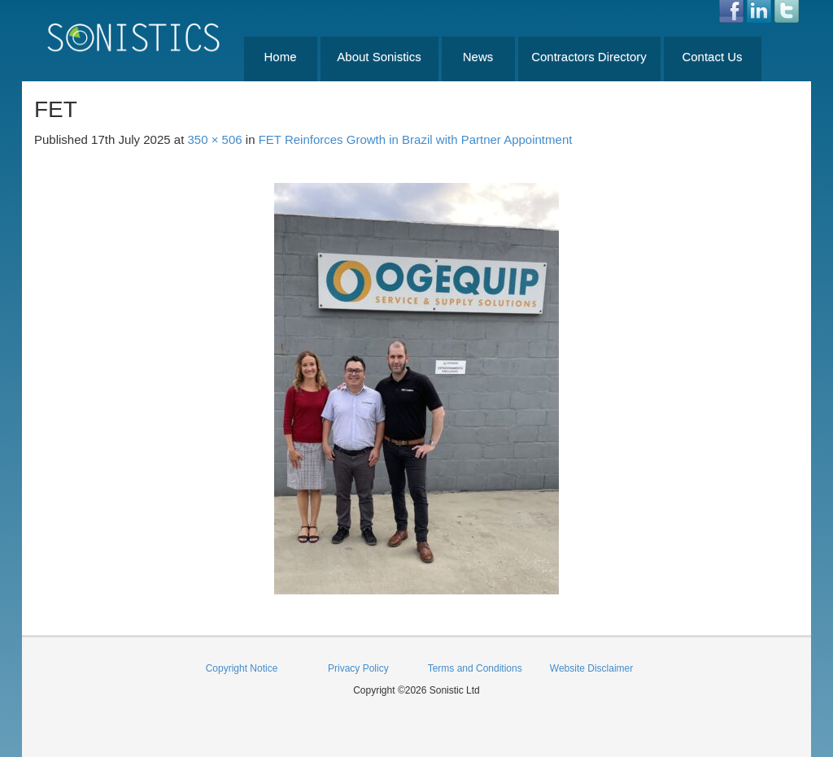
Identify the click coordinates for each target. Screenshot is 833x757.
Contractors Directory (589, 56)
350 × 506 (215, 139)
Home (280, 56)
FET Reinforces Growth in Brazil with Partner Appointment (416, 139)
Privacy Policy (358, 668)
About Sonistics (379, 56)
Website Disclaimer (591, 668)
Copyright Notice (242, 668)
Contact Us (712, 56)
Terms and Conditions (475, 668)
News (478, 56)
